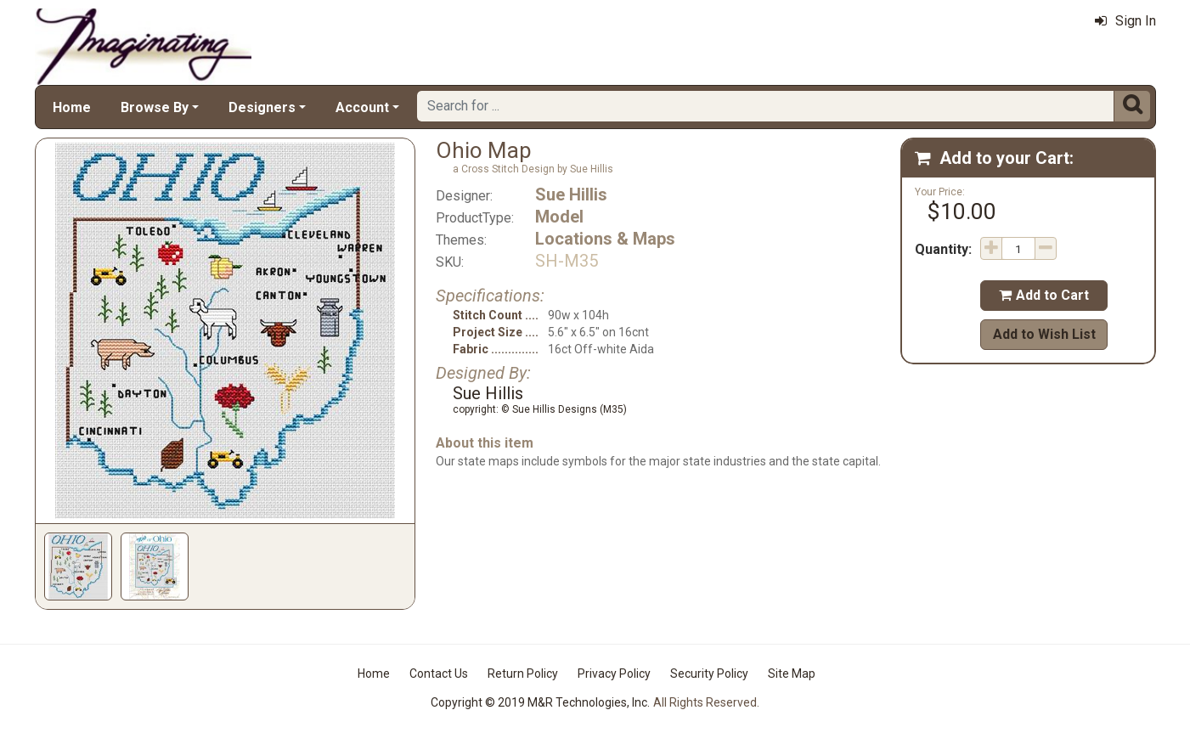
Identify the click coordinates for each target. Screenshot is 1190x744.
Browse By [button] (155, 107)
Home (72, 107)
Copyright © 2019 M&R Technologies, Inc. (540, 702)
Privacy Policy (614, 673)
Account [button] (362, 107)
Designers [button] (262, 107)
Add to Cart (1044, 295)
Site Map (791, 673)
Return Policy (523, 673)
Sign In (1125, 21)
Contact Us (438, 673)
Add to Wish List (1044, 334)
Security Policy (709, 673)
